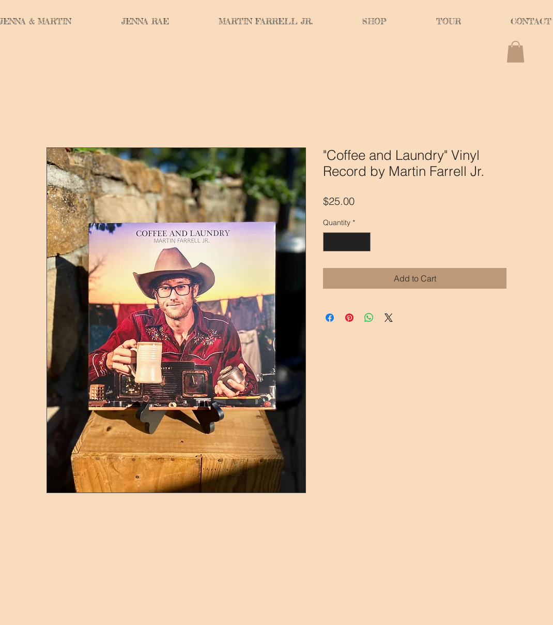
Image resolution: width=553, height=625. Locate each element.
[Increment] (362, 242)
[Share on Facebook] (330, 317)
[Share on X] (388, 317)
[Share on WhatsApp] (369, 317)
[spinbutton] (346, 242)
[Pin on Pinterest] (349, 317)
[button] (515, 52)
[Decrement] (331, 242)
